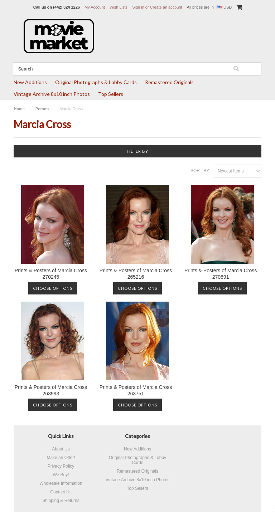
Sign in (138, 7)
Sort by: (200, 170)
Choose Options (52, 288)
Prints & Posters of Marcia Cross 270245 (51, 274)
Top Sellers (110, 94)
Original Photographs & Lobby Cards (96, 82)
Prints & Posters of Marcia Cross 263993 (51, 390)
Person (42, 109)
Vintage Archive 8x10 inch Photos (52, 94)
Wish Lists (118, 7)
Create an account (166, 7)
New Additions (30, 82)
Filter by (137, 151)
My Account (95, 7)
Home (19, 109)
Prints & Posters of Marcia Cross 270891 (220, 274)
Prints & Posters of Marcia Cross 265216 (136, 274)
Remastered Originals (169, 82)
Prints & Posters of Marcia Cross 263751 (136, 390)
